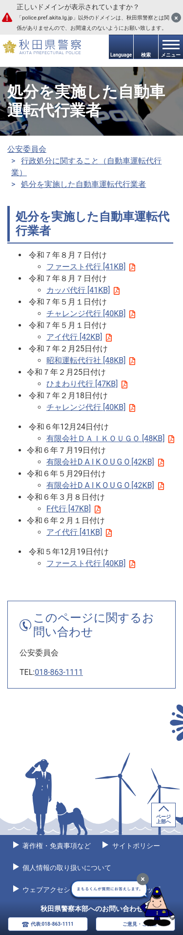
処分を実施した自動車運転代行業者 (83, 184)
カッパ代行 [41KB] (83, 290)
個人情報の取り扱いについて (66, 868)
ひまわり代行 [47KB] (86, 383)
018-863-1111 (59, 672)
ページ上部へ (163, 819)
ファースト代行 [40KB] (90, 563)
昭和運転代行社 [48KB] (90, 360)
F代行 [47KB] (73, 508)
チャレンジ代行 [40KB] (90, 313)
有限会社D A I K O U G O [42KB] (105, 462)
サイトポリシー (135, 846)
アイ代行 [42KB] (79, 337)
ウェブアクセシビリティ (59, 890)
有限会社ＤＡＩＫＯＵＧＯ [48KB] (110, 438)
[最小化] (143, 879)
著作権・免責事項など (56, 846)
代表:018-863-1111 (52, 924)
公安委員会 (26, 149)
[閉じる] (176, 17)
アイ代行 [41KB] (79, 532)
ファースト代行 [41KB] (90, 266)
